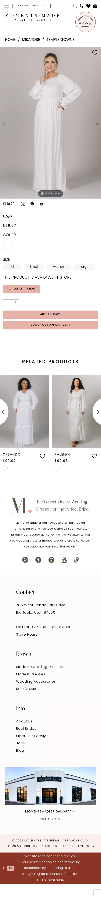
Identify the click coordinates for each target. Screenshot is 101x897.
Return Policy (83, 859)
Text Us (63, 640)
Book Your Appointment (51, 336)
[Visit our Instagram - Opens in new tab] (51, 572)
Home (10, 41)
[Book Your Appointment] (40, 6)
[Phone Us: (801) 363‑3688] (81, 7)
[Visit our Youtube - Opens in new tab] (64, 572)
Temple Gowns (61, 41)
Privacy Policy (77, 853)
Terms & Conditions (23, 859)
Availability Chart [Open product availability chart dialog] (29, 292)
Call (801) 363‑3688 (34, 640)
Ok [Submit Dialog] (14, 881)
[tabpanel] (50, 124)
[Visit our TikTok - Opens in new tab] (76, 572)
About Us (24, 734)
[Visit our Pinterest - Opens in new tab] (25, 572)
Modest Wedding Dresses (39, 680)
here (59, 892)
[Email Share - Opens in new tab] (41, 205)
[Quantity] (11, 307)
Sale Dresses (27, 702)
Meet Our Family (31, 749)
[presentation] (24, 424)
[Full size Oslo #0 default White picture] (50, 124)
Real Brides (26, 742)
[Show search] (75, 7)
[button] (7, 6)
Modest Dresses (30, 687)
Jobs (20, 756)
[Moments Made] (32, 18)
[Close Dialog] (4, 881)
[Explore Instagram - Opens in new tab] (50, 799)
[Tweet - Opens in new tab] (23, 205)
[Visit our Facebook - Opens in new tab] (38, 572)
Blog (20, 763)
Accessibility (55, 859)
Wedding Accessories (36, 694)
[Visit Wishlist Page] (88, 6)
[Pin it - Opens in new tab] (32, 205)
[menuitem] (7, 6)
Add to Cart (50, 321)
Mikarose (31, 41)
